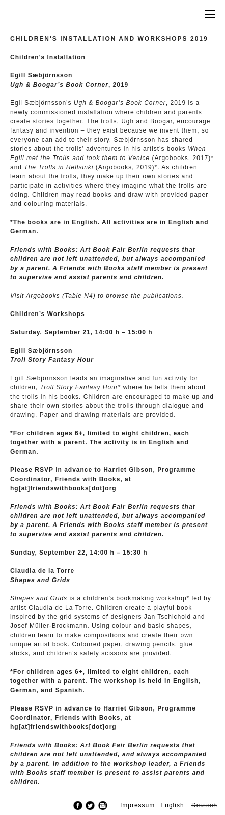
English (172, 805)
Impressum (137, 805)
